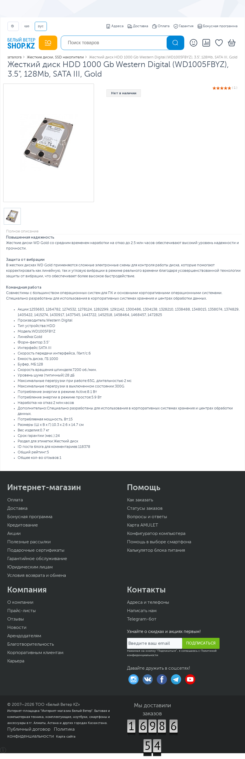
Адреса (115, 26)
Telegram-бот (141, 619)
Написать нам (141, 611)
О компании (20, 602)
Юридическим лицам (30, 567)
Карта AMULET (142, 525)
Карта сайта (65, 736)
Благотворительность (30, 644)
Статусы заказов (145, 508)
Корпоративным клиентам (35, 653)
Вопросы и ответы (147, 517)
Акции (14, 533)
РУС (41, 26)
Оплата (161, 26)
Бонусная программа (217, 26)
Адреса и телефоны (148, 602)
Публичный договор (28, 729)
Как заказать (140, 500)
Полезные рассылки (29, 542)
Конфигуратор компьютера (156, 533)
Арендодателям (24, 636)
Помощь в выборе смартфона (159, 542)
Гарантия (184, 26)
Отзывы (15, 619)
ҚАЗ (26, 26)
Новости (16, 627)
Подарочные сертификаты (36, 550)
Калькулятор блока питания (156, 550)
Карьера (15, 661)
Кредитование (22, 525)
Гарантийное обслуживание (37, 559)
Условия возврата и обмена (36, 575)
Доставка (138, 26)
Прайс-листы (21, 611)
